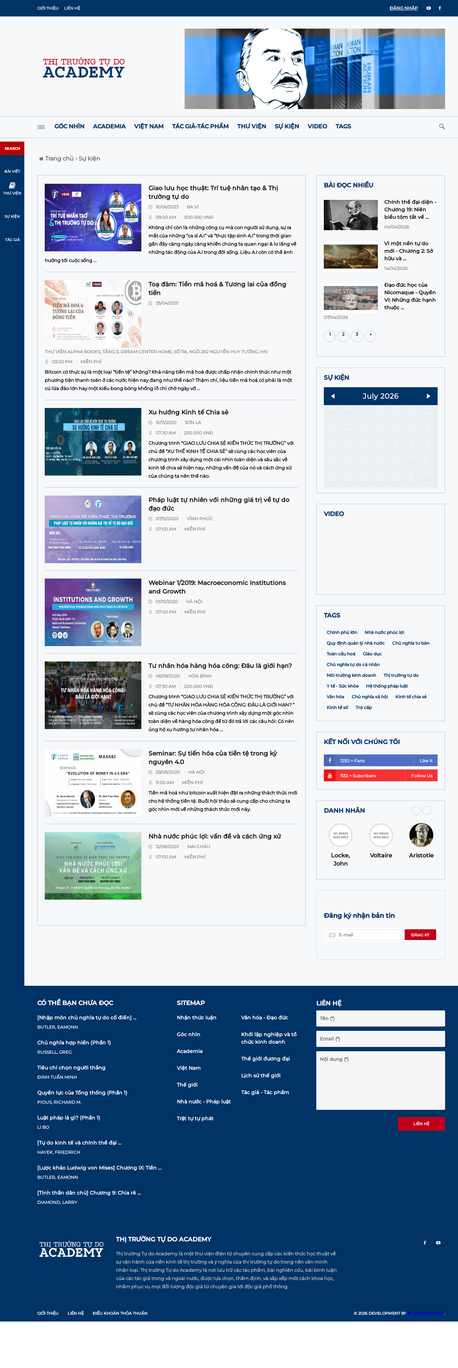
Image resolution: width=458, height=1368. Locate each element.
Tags (343, 126)
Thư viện (251, 126)
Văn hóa (335, 743)
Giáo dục (372, 700)
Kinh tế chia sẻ (411, 743)
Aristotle (421, 902)
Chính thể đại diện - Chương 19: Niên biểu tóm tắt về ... (410, 209)
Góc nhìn (69, 126)
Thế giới (187, 1131)
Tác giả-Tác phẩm (200, 126)
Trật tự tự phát (195, 1165)
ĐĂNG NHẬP (404, 8)
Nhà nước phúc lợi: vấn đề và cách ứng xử (214, 836)
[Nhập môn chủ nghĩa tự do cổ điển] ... (86, 1064)
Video (317, 126)
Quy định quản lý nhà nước (356, 689)
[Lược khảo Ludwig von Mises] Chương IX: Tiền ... (99, 1214)
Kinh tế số (337, 754)
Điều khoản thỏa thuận (120, 1359)
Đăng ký (420, 981)
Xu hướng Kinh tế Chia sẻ (188, 412)
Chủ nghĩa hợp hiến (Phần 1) (74, 1089)
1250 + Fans (378, 807)
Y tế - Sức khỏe (343, 732)
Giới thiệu (48, 8)
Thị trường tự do (401, 721)
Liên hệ (72, 8)
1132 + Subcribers (378, 822)
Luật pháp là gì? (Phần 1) (68, 1164)
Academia (109, 126)
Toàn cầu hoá (341, 700)
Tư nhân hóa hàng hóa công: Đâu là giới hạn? (220, 665)
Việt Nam (149, 126)
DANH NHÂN (344, 857)
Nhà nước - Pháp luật (204, 1148)
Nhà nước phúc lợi (384, 678)
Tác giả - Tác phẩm (265, 1139)
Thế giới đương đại (265, 1105)
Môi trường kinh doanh (351, 721)
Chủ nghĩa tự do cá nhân (353, 711)
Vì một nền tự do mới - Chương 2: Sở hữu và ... (408, 251)
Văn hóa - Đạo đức (264, 1064)
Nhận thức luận (196, 1064)
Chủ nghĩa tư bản (410, 689)
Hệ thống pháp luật (387, 732)
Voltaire (381, 902)
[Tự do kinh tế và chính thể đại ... (79, 1189)
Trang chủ (56, 158)
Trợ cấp (364, 754)
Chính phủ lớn (342, 678)
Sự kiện (287, 126)
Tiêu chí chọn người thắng (71, 1114)
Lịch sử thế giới (261, 1122)
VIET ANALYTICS (425, 1359)
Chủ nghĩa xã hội (370, 743)
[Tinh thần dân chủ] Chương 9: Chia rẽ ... (89, 1239)
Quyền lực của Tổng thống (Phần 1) (82, 1139)
